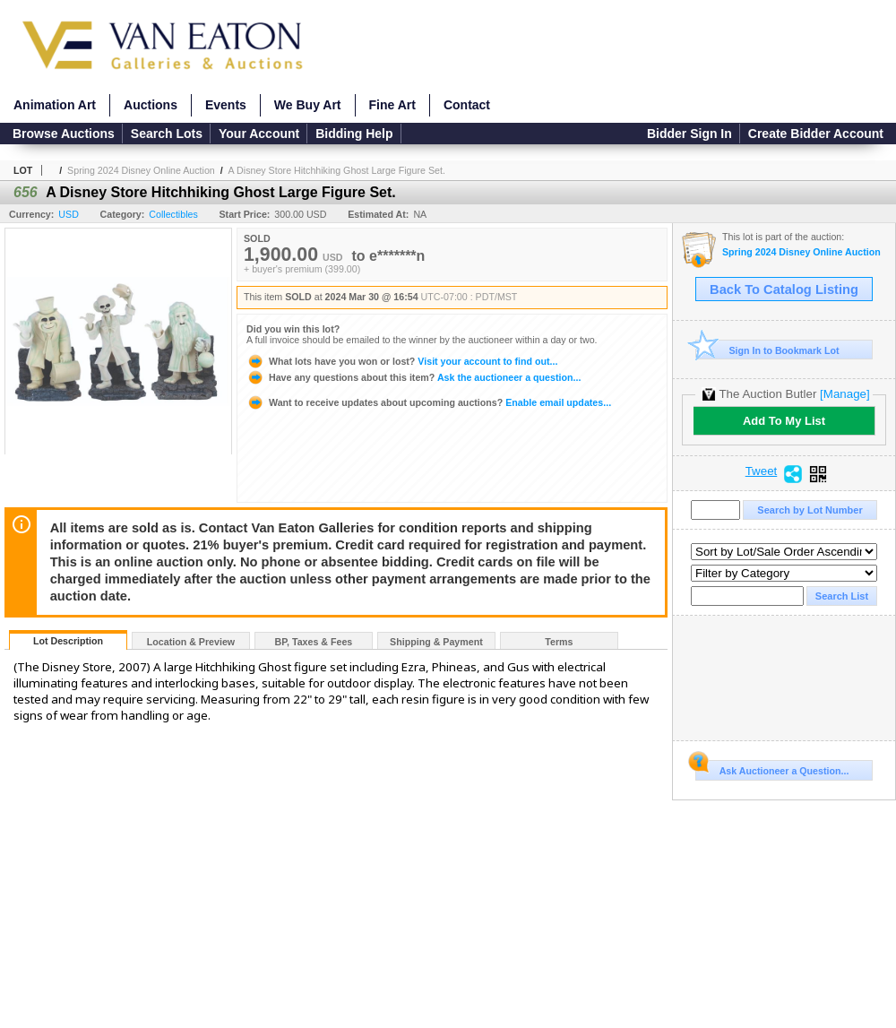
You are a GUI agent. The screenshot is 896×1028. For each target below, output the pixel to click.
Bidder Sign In (689, 133)
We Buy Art (307, 105)
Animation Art (54, 105)
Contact (467, 105)
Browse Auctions (64, 133)
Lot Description (68, 640)
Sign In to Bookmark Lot (767, 350)
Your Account (259, 133)
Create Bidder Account (815, 133)
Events (225, 105)
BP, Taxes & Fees (314, 641)
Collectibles (173, 214)
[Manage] (844, 394)
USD (68, 214)
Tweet (761, 471)
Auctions (150, 105)
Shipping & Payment (436, 641)
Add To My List (784, 421)
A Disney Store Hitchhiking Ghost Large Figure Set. (336, 170)
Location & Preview (191, 641)
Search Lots (166, 133)
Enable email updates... (428, 402)
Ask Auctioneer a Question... (772, 768)
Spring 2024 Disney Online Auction (141, 170)
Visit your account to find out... (401, 361)
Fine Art (392, 105)
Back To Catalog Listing (784, 289)
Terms (559, 641)
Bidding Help (353, 133)
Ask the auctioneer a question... (413, 377)
